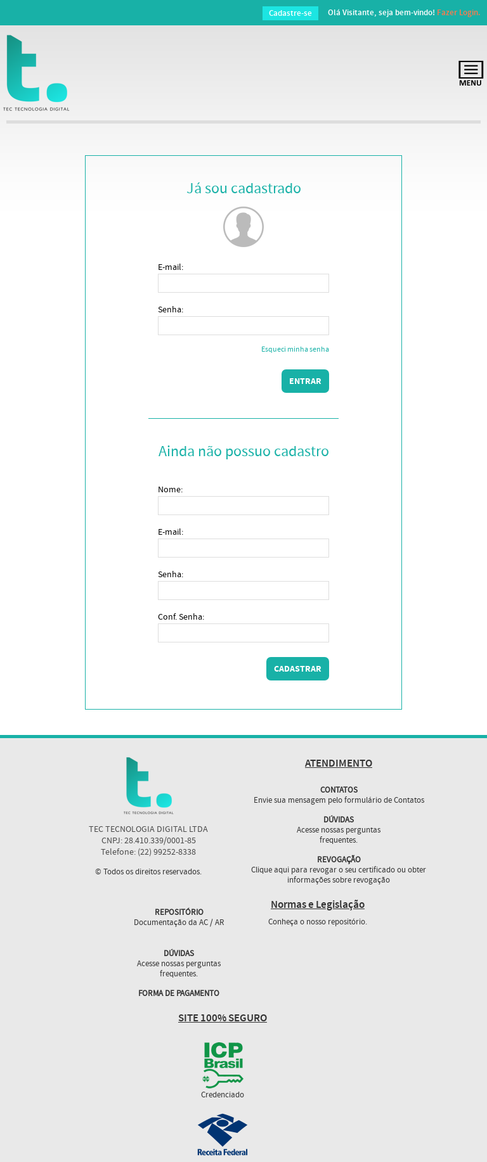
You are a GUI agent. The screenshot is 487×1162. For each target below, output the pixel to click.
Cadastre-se (290, 13)
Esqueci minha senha (295, 350)
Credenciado (222, 1095)
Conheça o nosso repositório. (317, 922)
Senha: (170, 310)
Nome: (170, 489)
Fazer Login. (459, 12)
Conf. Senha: (181, 617)
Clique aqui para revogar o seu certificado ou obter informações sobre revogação (338, 875)
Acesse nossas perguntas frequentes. (338, 836)
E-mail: (170, 267)
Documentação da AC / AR (179, 923)
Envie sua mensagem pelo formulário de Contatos (339, 801)
